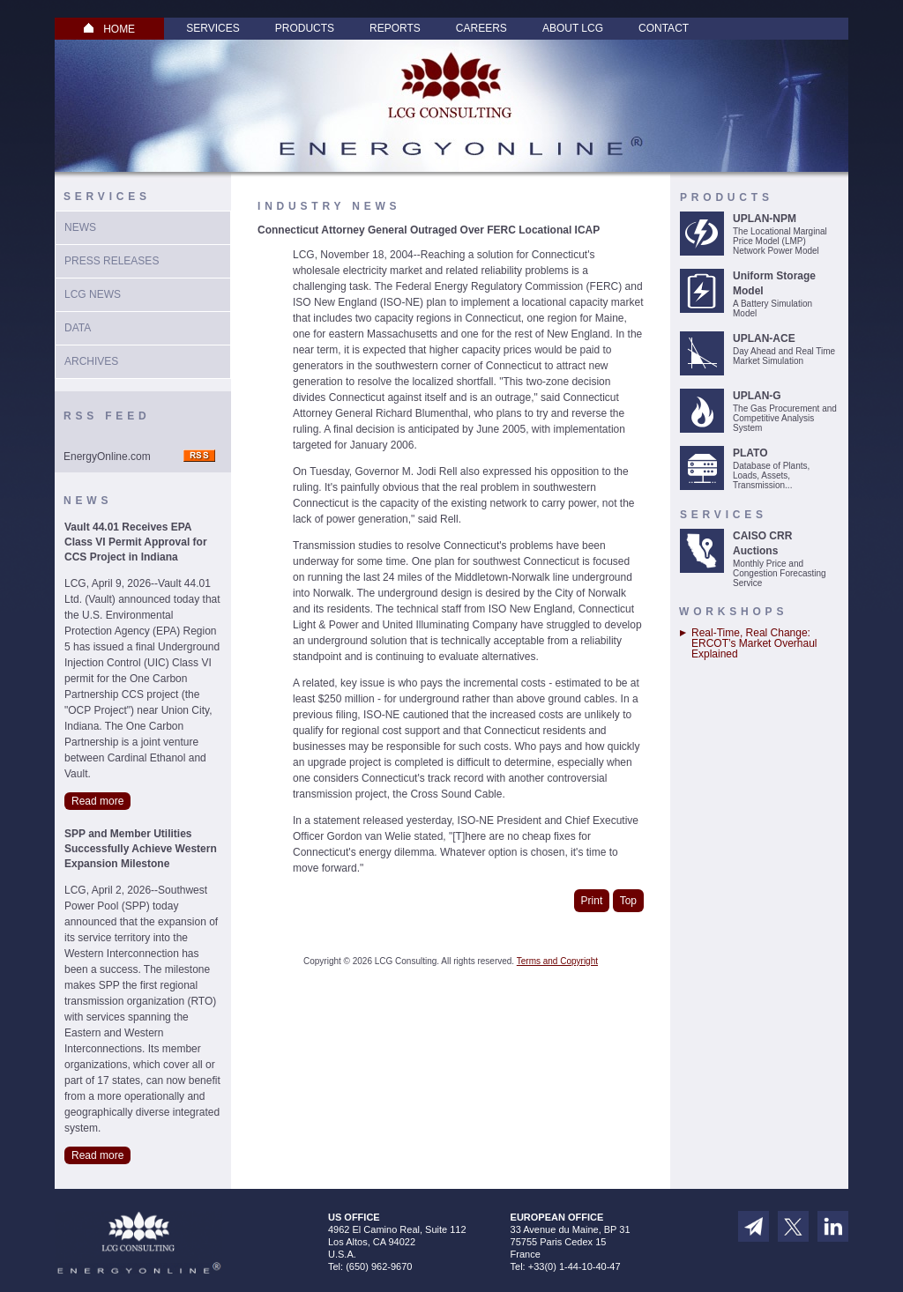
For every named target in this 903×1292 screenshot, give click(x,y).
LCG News (92, 294)
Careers (481, 28)
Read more (97, 801)
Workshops (733, 611)
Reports (395, 28)
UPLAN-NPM (764, 218)
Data (77, 328)
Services (212, 28)
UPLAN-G (757, 396)
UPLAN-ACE (764, 338)
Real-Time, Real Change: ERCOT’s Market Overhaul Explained (754, 643)
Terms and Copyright (557, 961)
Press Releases (111, 261)
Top (628, 901)
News (80, 227)
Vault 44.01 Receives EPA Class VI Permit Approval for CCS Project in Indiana (135, 542)
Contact (663, 28)
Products (304, 28)
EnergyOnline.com (107, 456)
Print (592, 901)
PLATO (750, 453)
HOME (109, 29)
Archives (91, 361)
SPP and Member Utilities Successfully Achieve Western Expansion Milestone (140, 849)
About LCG (572, 28)
